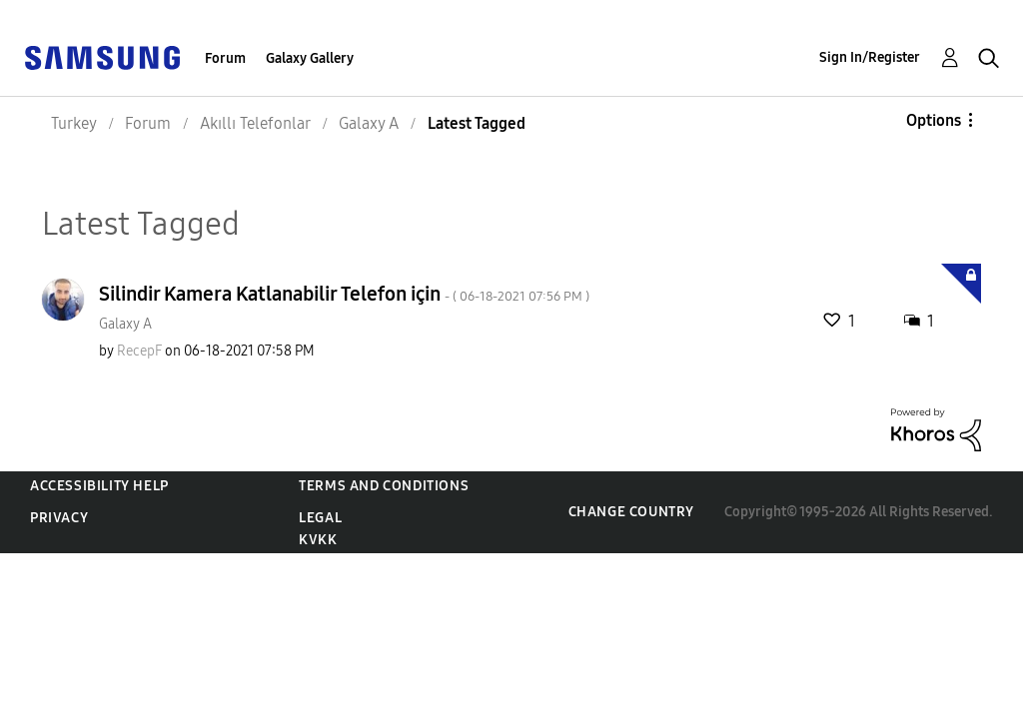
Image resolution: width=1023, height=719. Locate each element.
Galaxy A (125, 324)
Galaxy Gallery (310, 58)
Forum (225, 58)
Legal (320, 517)
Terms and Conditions (384, 485)
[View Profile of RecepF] (139, 351)
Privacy (59, 517)
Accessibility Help (99, 485)
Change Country (631, 511)
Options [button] (933, 120)
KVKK (318, 539)
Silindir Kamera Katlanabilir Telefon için (344, 294)
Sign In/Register (869, 57)
